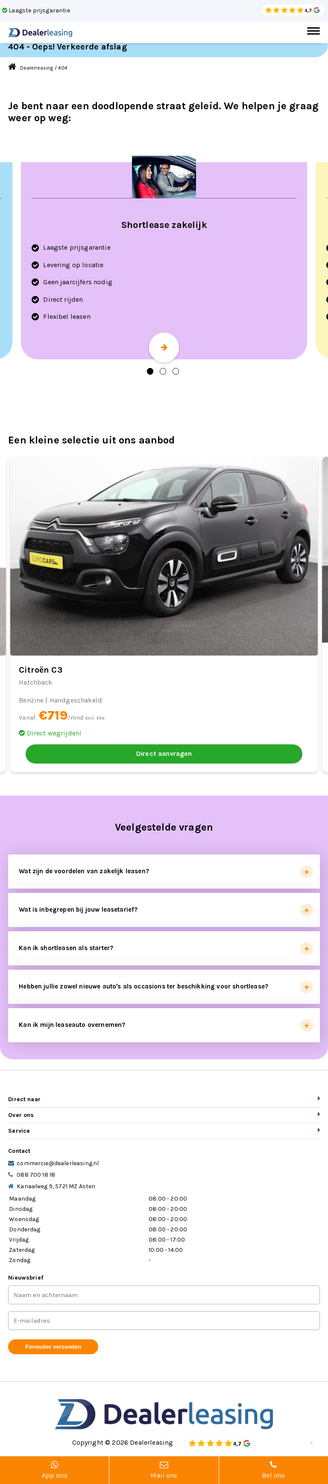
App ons (54, 1470)
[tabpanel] (164, 260)
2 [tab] (163, 371)
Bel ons (273, 1470)
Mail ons (163, 1470)
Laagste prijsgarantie (36, 10)
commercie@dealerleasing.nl (58, 1163)
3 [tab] (176, 371)
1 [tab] (150, 371)
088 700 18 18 (36, 1174)
